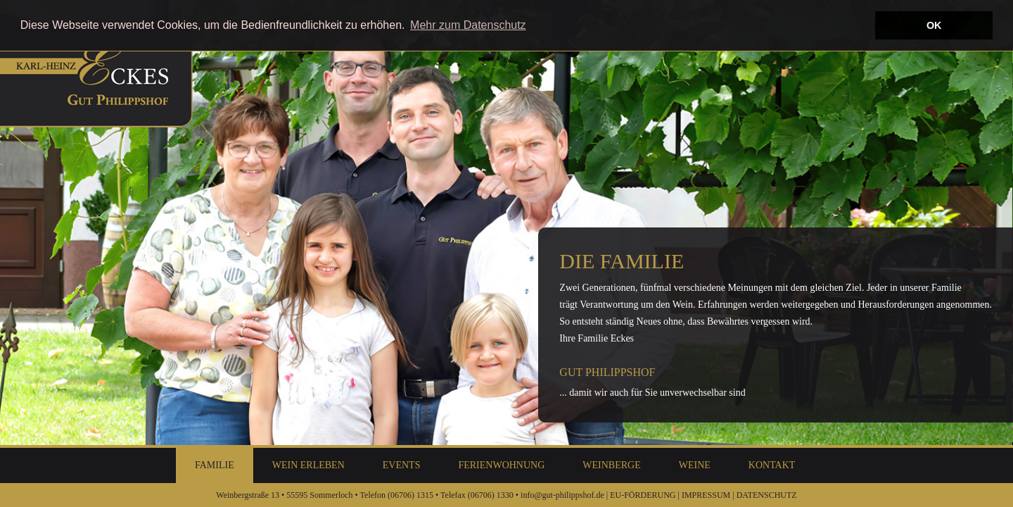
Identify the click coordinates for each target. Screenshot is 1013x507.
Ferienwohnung (501, 465)
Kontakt (772, 465)
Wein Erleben (308, 465)
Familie (214, 465)
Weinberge (611, 465)
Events (402, 465)
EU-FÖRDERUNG (642, 495)
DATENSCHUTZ (767, 495)
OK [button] (934, 25)
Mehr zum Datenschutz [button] (468, 25)
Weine (695, 465)
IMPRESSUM (706, 495)
